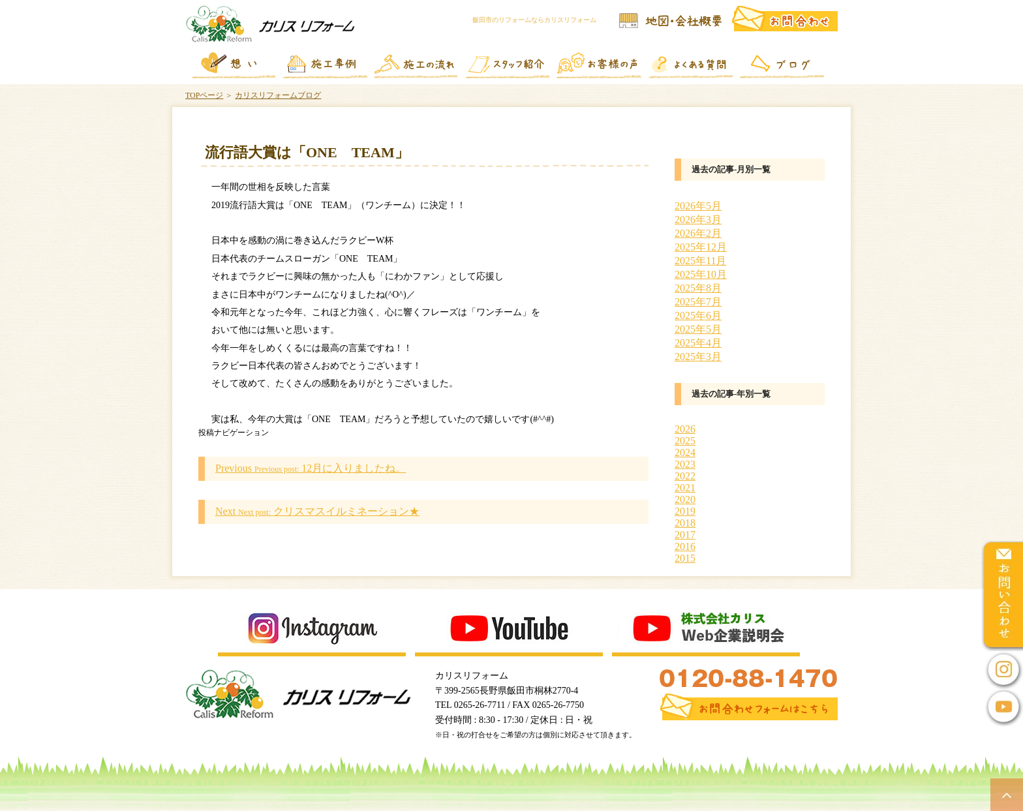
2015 (685, 558)
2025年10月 (701, 274)
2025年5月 (698, 329)
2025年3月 (698, 356)
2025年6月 (698, 315)
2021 (685, 487)
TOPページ (204, 95)
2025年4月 (698, 342)
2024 (685, 452)
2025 (685, 440)
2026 (685, 429)
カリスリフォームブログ (278, 95)
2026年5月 (698, 205)
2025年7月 (698, 301)
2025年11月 (700, 260)
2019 (685, 511)
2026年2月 (698, 233)
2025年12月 (701, 246)
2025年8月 (698, 288)
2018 (685, 522)
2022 (685, 476)
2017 (685, 534)
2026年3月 (698, 219)
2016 (685, 546)
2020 (685, 499)
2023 (685, 464)
